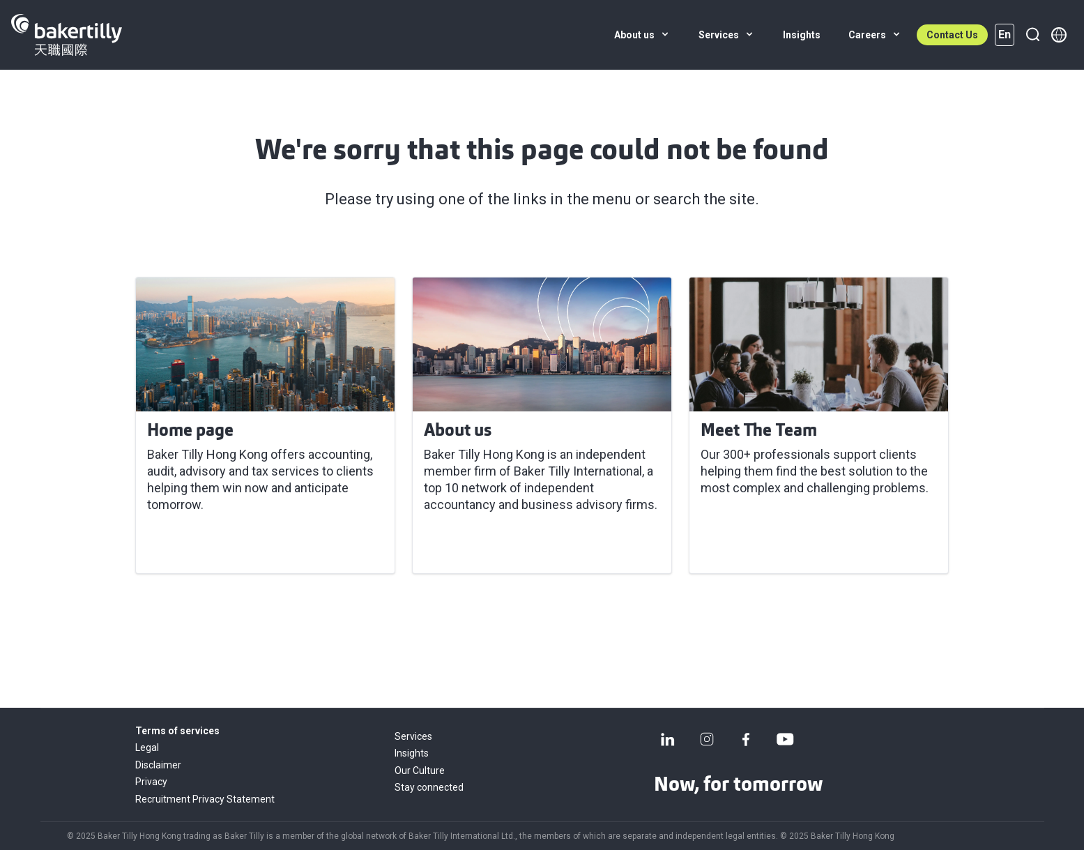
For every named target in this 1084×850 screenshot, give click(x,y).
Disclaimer (158, 765)
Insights (412, 753)
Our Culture (420, 770)
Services (413, 736)
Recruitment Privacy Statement (205, 799)
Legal (147, 747)
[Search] (1032, 35)
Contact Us (952, 34)
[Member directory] (1059, 34)
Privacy (151, 781)
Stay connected (429, 787)
